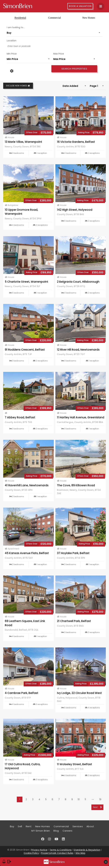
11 (85, 799)
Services (78, 826)
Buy (12, 826)
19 (100, 799)
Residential (20, 17)
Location (11, 40)
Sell (20, 826)
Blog (56, 830)
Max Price (58, 53)
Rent (29, 826)
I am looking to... (16, 27)
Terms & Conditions (60, 849)
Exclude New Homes (18, 85)
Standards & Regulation (87, 849)
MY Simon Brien (40, 830)
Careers (68, 830)
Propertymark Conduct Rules (57, 853)
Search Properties (74, 68)
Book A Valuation (80, 6)
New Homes (88, 17)
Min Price (12, 53)
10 (79, 799)
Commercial (54, 17)
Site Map (80, 853)
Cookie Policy (31, 853)
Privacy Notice (39, 849)
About (90, 826)
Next (97, 807)
